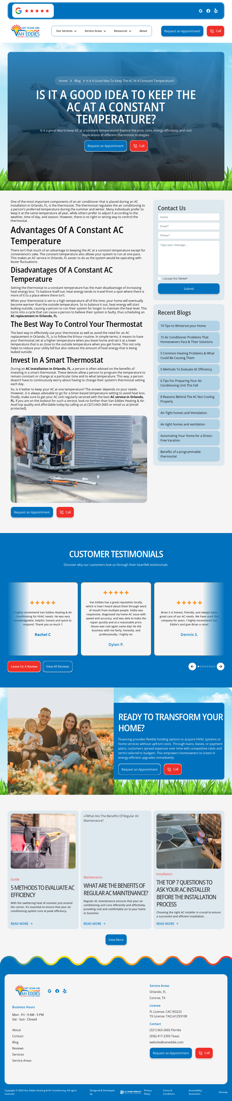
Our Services (64, 31)
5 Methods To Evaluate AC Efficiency (186, 382)
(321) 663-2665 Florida (165, 1030)
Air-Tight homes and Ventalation (183, 426)
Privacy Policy (148, 1092)
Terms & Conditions (169, 1092)
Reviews (18, 1048)
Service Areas (93, 31)
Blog (15, 1042)
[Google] (200, 11)
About (16, 1030)
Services (18, 1054)
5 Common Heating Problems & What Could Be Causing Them (187, 368)
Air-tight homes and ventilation (182, 437)
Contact (17, 1036)
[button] (66, 30)
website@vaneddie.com (167, 1042)
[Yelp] (216, 11)
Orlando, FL (158, 992)
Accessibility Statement (195, 1092)
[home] (25, 31)
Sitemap (223, 1092)
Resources (120, 31)
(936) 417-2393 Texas (164, 1036)
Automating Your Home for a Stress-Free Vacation (186, 451)
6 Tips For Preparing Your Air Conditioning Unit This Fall (181, 396)
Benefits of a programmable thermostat (180, 467)
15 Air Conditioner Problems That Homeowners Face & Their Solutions (186, 352)
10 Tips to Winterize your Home (183, 339)
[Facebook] (208, 11)
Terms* (183, 292)
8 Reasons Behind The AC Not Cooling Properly (187, 412)
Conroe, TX (157, 998)
